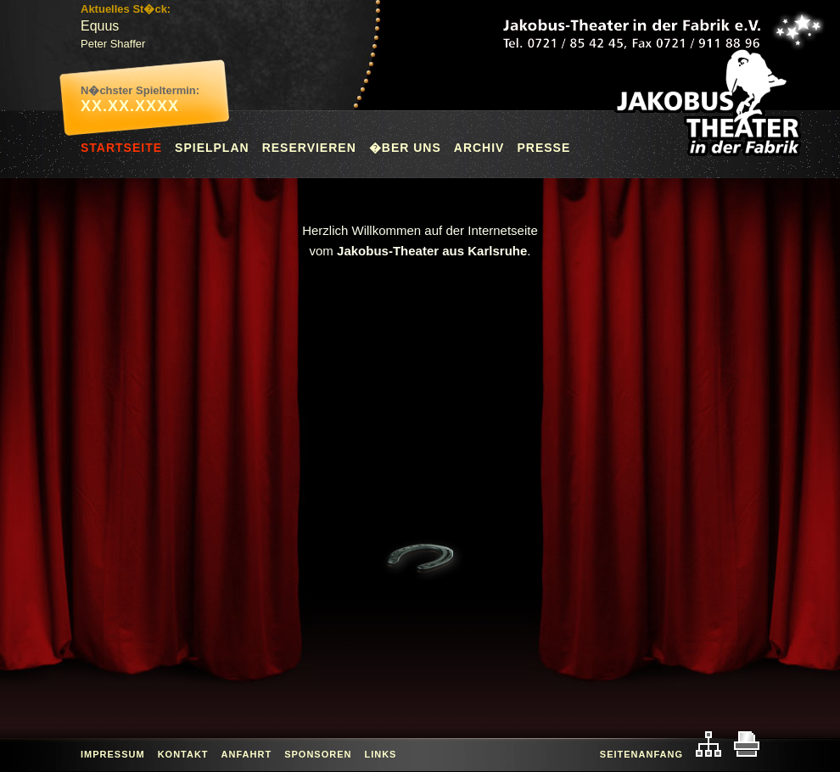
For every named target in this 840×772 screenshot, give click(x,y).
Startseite (121, 147)
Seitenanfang (641, 754)
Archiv (479, 147)
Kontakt (183, 754)
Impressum (113, 754)
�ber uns (405, 147)
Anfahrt (246, 754)
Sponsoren (317, 754)
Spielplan (212, 147)
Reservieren (309, 147)
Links (380, 754)
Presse (543, 147)
